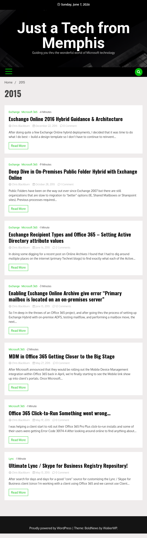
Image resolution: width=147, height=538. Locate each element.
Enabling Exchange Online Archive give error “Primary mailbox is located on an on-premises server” (65, 296)
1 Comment (67, 184)
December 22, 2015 (45, 125)
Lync (11, 458)
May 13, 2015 (41, 472)
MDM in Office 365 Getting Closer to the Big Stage (62, 356)
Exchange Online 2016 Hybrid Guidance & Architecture (66, 119)
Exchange (14, 112)
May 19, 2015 (41, 420)
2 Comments (63, 247)
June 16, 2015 (41, 247)
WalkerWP (110, 528)
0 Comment (70, 125)
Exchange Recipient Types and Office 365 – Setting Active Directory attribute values (70, 237)
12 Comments (63, 306)
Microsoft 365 (29, 112)
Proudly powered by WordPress (50, 528)
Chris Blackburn (19, 125)
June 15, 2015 (41, 306)
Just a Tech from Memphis (73, 35)
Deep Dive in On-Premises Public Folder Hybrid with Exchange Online (73, 174)
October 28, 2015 (44, 184)
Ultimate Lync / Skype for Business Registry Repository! (68, 465)
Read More (18, 146)
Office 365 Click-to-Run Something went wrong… (60, 413)
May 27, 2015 (42, 363)
